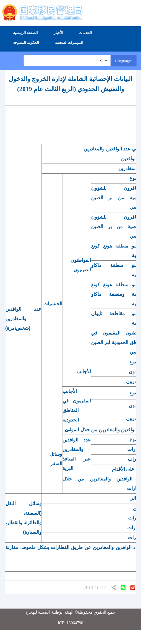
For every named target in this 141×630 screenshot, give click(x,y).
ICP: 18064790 (70, 623)
